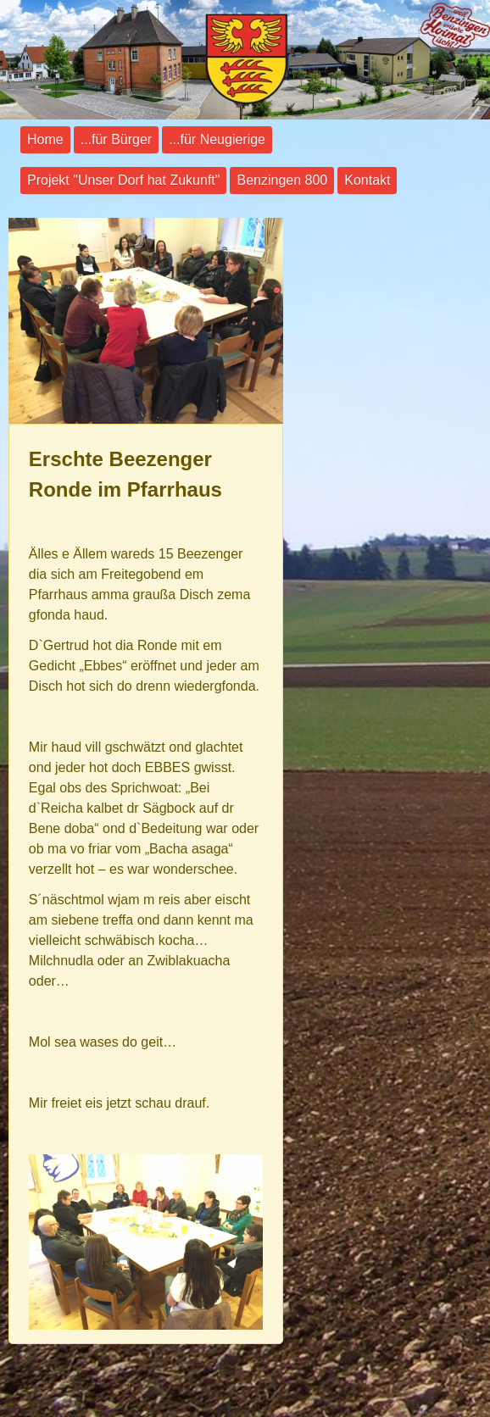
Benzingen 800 (282, 180)
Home (45, 139)
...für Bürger (116, 139)
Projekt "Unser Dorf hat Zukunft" (123, 180)
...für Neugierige (217, 139)
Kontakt (367, 180)
